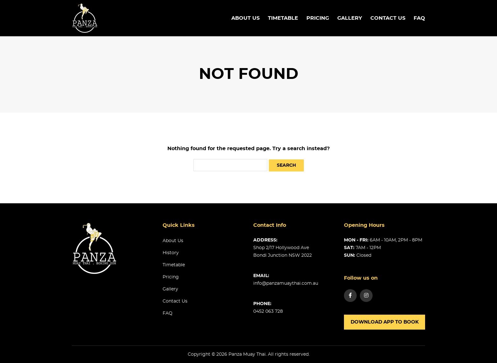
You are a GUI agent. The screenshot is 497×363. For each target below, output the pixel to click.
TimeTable (283, 18)
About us (245, 18)
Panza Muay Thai (247, 354)
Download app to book (385, 322)
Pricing (317, 18)
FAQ (419, 18)
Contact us (387, 18)
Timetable (174, 265)
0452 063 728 (268, 311)
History (171, 253)
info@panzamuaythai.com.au (285, 283)
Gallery (349, 18)
